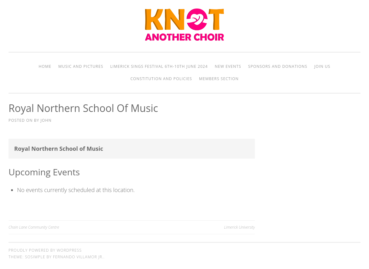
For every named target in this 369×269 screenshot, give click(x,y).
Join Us (322, 66)
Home (45, 66)
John (46, 120)
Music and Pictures (80, 66)
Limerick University (239, 227)
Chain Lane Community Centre (34, 227)
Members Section (218, 78)
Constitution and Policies (161, 78)
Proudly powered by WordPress (45, 250)
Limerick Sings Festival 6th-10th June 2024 (159, 66)
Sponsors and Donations (278, 66)
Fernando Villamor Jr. (78, 257)
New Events (228, 66)
